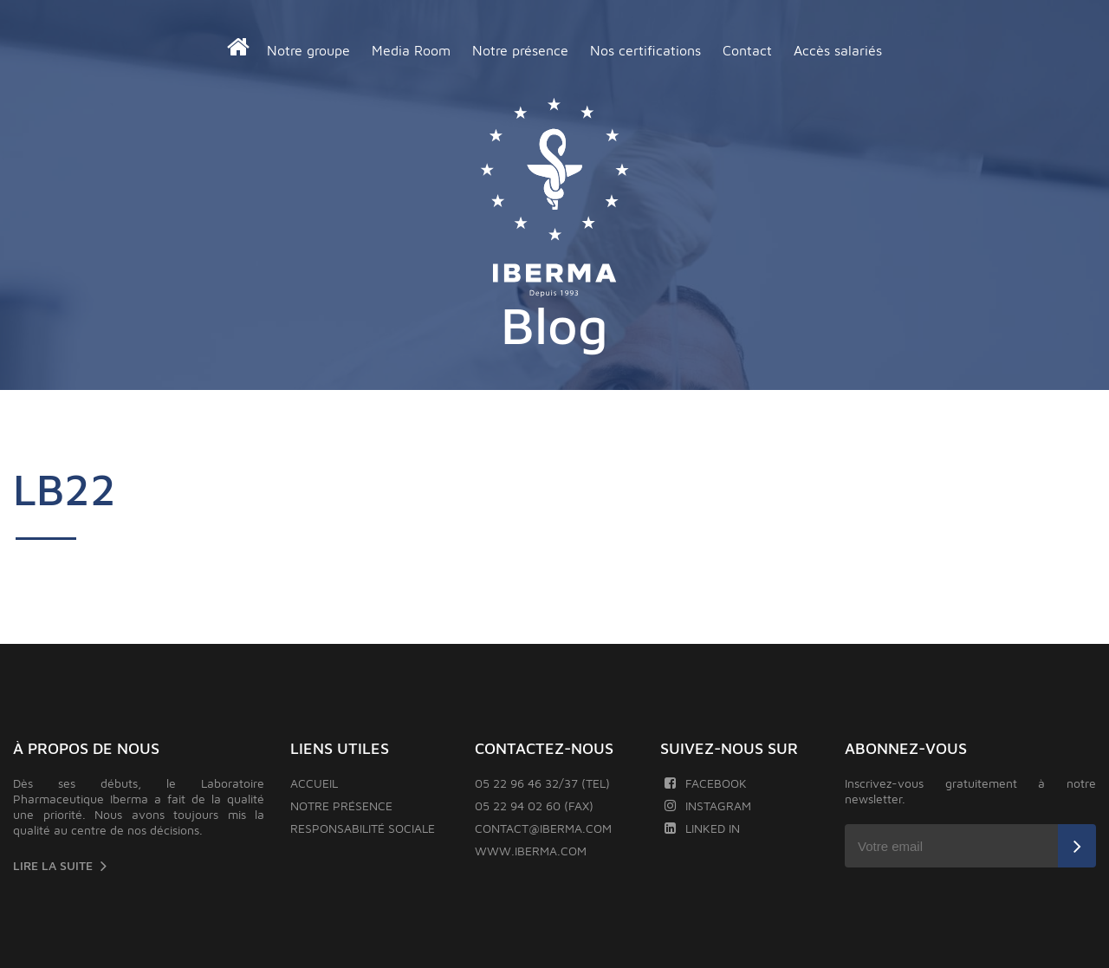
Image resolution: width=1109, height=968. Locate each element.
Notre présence (520, 50)
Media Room (411, 50)
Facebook (706, 783)
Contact (747, 50)
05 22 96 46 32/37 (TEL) (542, 783)
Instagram (708, 805)
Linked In (702, 828)
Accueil (314, 783)
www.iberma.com (531, 850)
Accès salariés (838, 50)
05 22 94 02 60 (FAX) (534, 805)
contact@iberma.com (543, 828)
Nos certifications (645, 50)
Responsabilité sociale (362, 828)
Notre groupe (308, 50)
